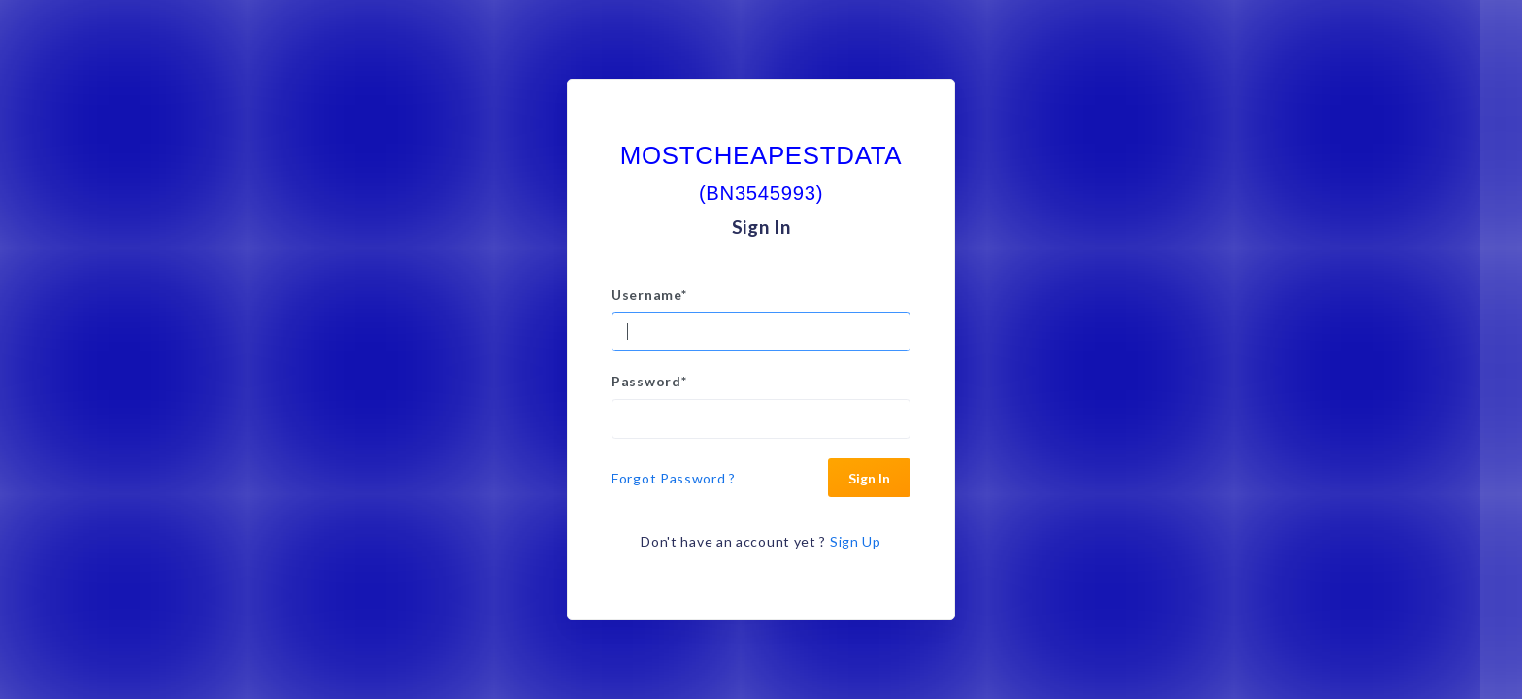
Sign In (869, 478)
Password (649, 381)
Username (649, 294)
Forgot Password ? (674, 478)
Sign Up (855, 541)
